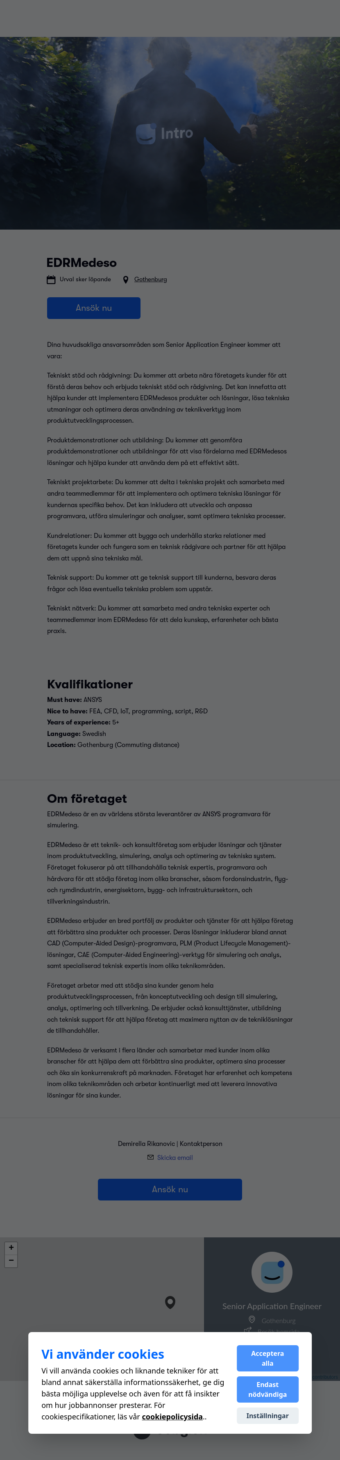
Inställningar (268, 1415)
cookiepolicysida (172, 1416)
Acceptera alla (267, 1358)
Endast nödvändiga (267, 1389)
